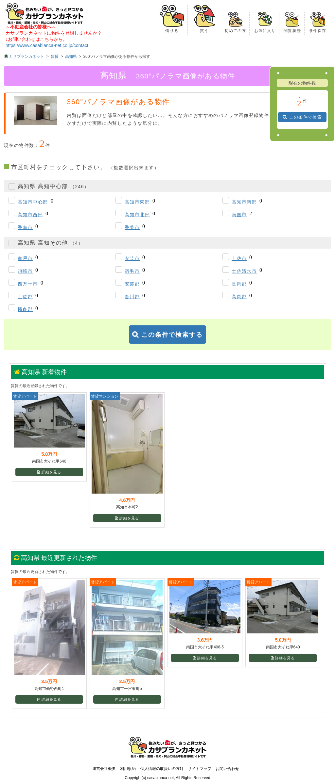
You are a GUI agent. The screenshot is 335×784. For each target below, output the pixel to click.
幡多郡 (25, 309)
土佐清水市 (244, 271)
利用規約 (128, 768)
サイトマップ (199, 768)
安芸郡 (132, 283)
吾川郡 (132, 296)
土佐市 (239, 258)
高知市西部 (30, 214)
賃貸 (55, 56)
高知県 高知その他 (50, 243)
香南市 (25, 227)
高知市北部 (137, 214)
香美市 (132, 227)
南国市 (239, 214)
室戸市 (25, 258)
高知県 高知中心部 (53, 186)
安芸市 (132, 258)
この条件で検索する (172, 334)
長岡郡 (239, 283)
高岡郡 (239, 296)
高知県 (71, 56)
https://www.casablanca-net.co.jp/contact (47, 45)
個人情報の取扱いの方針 (162, 768)
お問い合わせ (227, 768)
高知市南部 (244, 201)
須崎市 (25, 271)
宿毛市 (132, 271)
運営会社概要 (104, 768)
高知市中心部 (33, 201)
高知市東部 (137, 201)
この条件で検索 (305, 117)
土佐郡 (25, 296)
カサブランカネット (26, 56)
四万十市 (28, 283)
